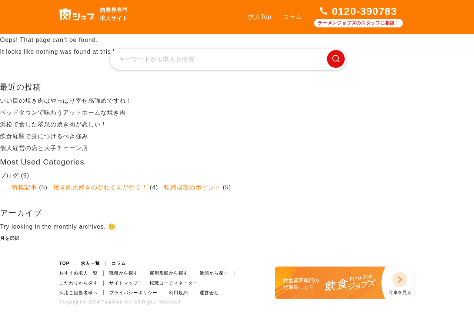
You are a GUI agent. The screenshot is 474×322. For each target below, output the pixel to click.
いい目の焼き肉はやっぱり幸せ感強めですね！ (66, 100)
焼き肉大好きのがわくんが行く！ (100, 187)
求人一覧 (90, 263)
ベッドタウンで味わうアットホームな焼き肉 (63, 112)
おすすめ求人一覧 (78, 273)
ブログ (9, 175)
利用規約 (178, 292)
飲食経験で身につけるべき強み (44, 136)
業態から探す (214, 273)
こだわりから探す (78, 283)
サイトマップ (123, 283)
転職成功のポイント (192, 187)
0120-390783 (364, 11)
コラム (292, 17)
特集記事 (24, 187)
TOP (64, 263)
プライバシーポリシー (133, 292)
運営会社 (209, 292)
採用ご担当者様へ (78, 292)
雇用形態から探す (169, 273)
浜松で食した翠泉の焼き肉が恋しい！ (53, 124)
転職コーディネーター (174, 283)
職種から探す (123, 273)
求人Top (259, 17)
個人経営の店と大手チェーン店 (44, 148)
